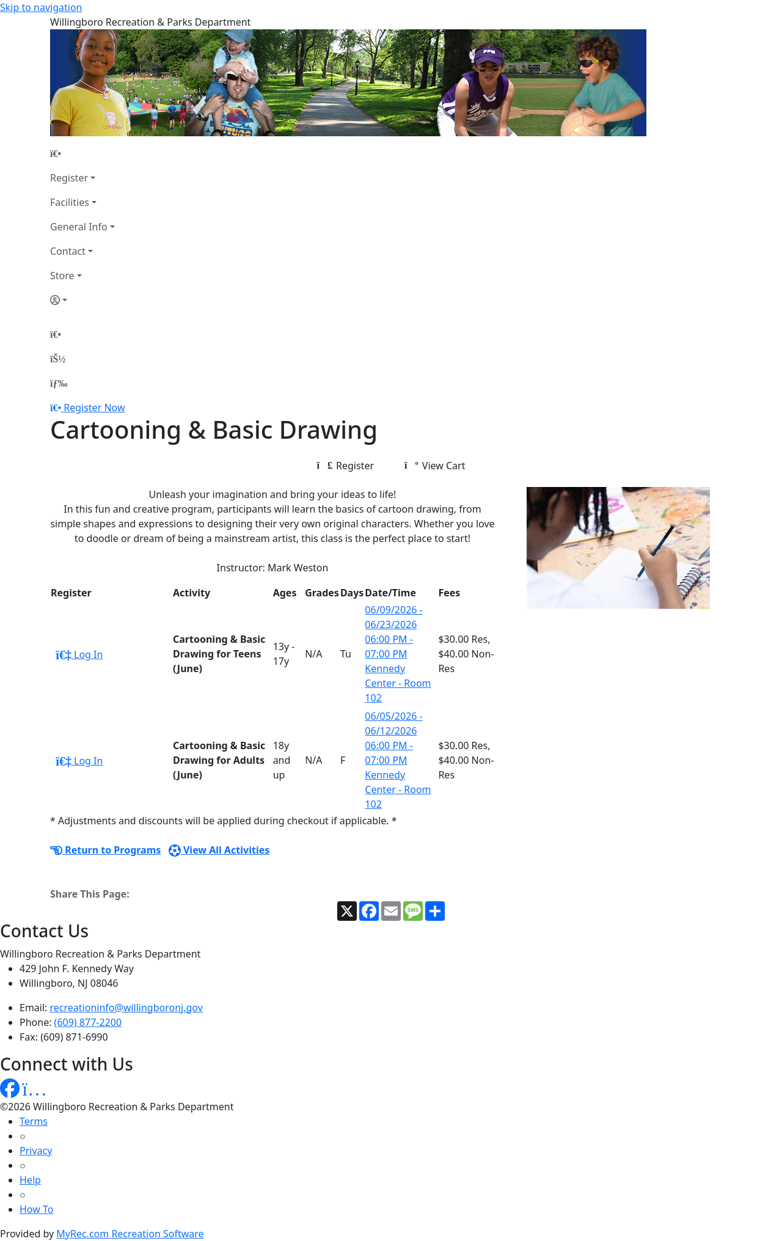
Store (62, 275)
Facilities (69, 202)
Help (30, 1180)
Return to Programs (105, 850)
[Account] (82, 300)
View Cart (434, 465)
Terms (34, 1121)
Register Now (94, 407)
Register (69, 178)
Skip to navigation (41, 7)
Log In (79, 654)
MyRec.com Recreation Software (129, 1233)
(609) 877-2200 (88, 1022)
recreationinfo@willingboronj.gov (126, 1007)
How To (36, 1209)
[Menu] (58, 383)
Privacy (36, 1150)
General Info (79, 226)
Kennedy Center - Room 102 (398, 683)
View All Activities (219, 850)
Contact (68, 251)
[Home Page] (82, 153)
